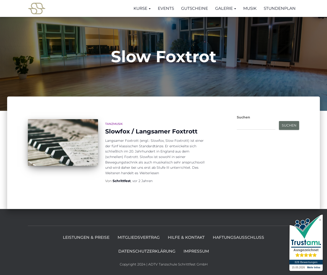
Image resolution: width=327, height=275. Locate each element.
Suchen (243, 117)
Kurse (142, 8)
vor (142, 181)
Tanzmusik (114, 124)
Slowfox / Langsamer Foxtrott (151, 131)
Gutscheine (194, 8)
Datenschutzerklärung (146, 251)
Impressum (196, 251)
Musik (250, 8)
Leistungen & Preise (86, 237)
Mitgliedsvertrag (139, 237)
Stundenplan (280, 8)
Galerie (225, 8)
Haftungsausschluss (238, 237)
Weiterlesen (149, 173)
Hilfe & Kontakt (186, 237)
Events (166, 8)
